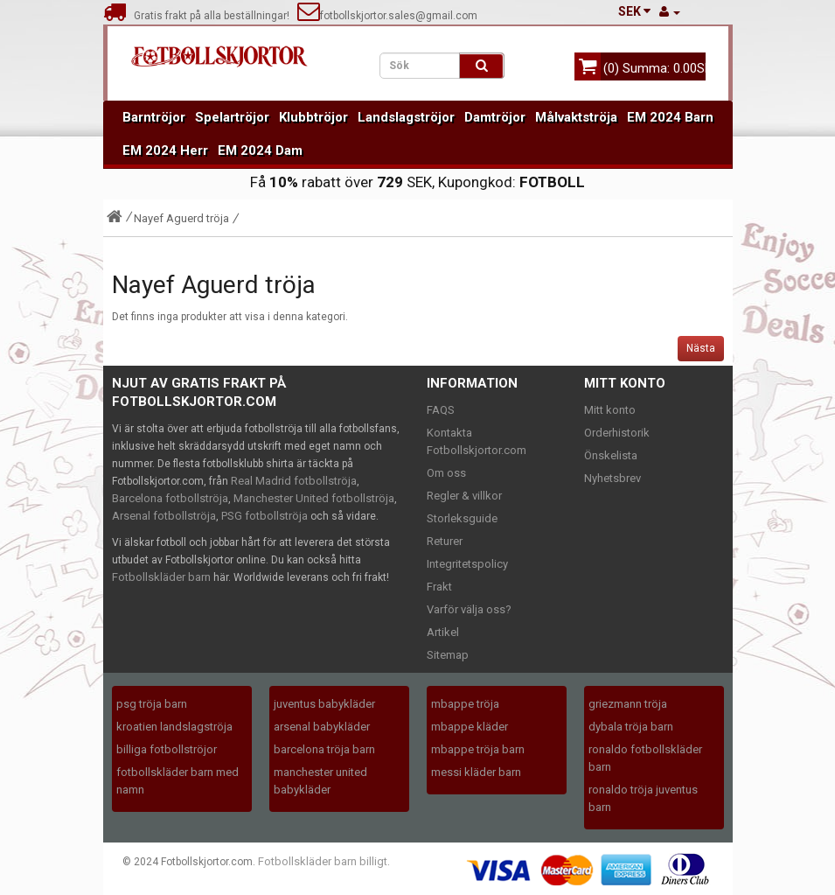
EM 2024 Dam (260, 150)
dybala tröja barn (630, 726)
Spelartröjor (232, 117)
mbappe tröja (465, 703)
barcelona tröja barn (324, 749)
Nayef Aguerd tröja (181, 218)
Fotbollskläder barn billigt (322, 861)
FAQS (441, 409)
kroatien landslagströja (174, 726)
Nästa (700, 348)
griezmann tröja (627, 703)
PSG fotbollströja (264, 515)
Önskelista (610, 455)
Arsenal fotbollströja (164, 515)
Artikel (443, 632)
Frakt (439, 586)
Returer (445, 541)
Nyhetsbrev (612, 478)
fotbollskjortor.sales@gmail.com (387, 16)
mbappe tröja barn (478, 749)
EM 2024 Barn (670, 117)
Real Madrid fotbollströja (294, 480)
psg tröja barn (151, 703)
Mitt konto (610, 409)
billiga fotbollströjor (166, 749)
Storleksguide (462, 518)
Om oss (446, 472)
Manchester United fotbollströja (313, 498)
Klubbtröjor (313, 117)
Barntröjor (153, 117)
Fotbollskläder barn (161, 577)
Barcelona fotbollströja (170, 498)
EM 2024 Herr (165, 150)
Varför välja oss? (469, 609)
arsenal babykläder (322, 726)
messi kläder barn (476, 772)
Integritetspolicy (467, 563)
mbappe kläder (469, 726)
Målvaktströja (576, 117)
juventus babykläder (324, 703)
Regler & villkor (464, 495)
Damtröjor (494, 117)
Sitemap (448, 654)
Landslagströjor (406, 117)
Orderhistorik (617, 432)
